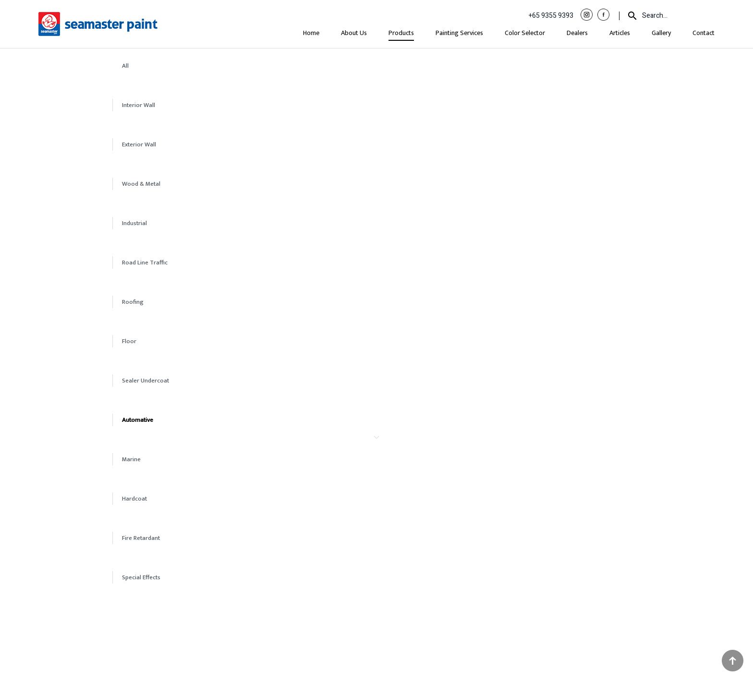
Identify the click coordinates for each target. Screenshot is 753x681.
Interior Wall (138, 105)
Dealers (577, 32)
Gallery (661, 32)
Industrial (134, 223)
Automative (137, 420)
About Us (354, 32)
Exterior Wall (139, 144)
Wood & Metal (141, 184)
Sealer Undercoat (145, 380)
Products (401, 32)
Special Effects (141, 577)
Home (311, 32)
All (125, 65)
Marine (131, 459)
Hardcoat (134, 498)
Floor (129, 341)
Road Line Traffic (145, 262)
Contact (703, 32)
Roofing (133, 302)
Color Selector (525, 32)
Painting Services (459, 32)
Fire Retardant (141, 538)
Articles (619, 32)
